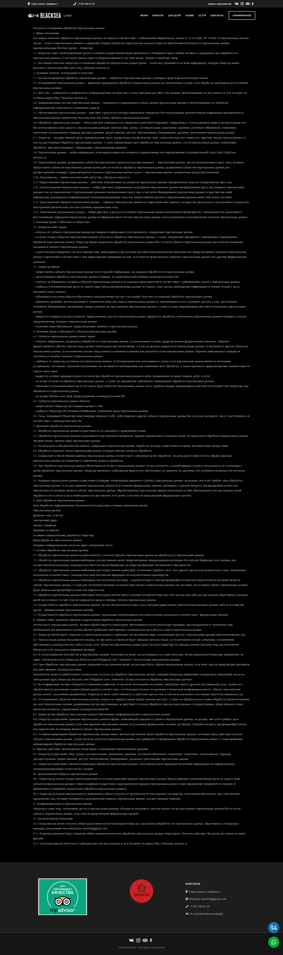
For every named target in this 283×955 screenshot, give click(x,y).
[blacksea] (50, 14)
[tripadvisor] (62, 880)
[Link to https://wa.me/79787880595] (273, 942)
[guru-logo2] (141, 881)
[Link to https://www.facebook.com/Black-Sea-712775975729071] (253, 3)
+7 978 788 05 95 (86, 3)
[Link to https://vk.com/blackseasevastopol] (237, 4)
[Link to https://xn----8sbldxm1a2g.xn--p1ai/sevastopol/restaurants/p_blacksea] (273, 927)
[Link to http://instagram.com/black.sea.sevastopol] (242, 4)
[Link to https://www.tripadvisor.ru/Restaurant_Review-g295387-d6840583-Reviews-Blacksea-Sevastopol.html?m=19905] (248, 4)
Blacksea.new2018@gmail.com (208, 899)
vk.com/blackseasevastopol (206, 913)
